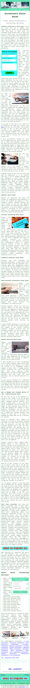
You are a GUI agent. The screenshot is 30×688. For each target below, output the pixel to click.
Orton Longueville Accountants (19, 652)
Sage (15, 182)
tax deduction (5, 118)
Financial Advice (16, 598)
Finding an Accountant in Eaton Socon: (12, 26)
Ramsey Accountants (15, 649)
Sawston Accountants (9, 653)
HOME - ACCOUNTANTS (15, 669)
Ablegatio (18, 184)
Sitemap (3, 674)
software (17, 176)
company (19, 146)
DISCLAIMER (25, 9)
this (16, 566)
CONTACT (20, 9)
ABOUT (16, 9)
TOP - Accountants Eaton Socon (10, 657)
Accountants (18, 641)
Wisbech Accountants (16, 647)
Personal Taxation (16, 610)
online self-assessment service (15, 142)
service (20, 56)
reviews (8, 149)
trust (20, 80)
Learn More (22, 687)
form (17, 128)
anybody (16, 83)
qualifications (5, 87)
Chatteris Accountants (15, 645)
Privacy (27, 674)
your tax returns (9, 190)
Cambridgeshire (9, 641)
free (7, 136)
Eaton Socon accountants (9, 504)
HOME (8, 9)
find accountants (9, 613)
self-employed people (7, 145)
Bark (2, 127)
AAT (2, 109)
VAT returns (18, 519)
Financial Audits (16, 604)
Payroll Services (16, 600)
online (13, 46)
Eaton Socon (21, 31)
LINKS (12, 9)
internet (25, 70)
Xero (8, 186)
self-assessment (24, 29)
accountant (23, 35)
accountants (4, 110)
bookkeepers (19, 119)
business (3, 167)
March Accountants (17, 650)
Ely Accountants (15, 655)
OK (27, 687)
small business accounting (9, 507)
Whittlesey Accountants (17, 642)
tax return (23, 173)
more (16, 628)
